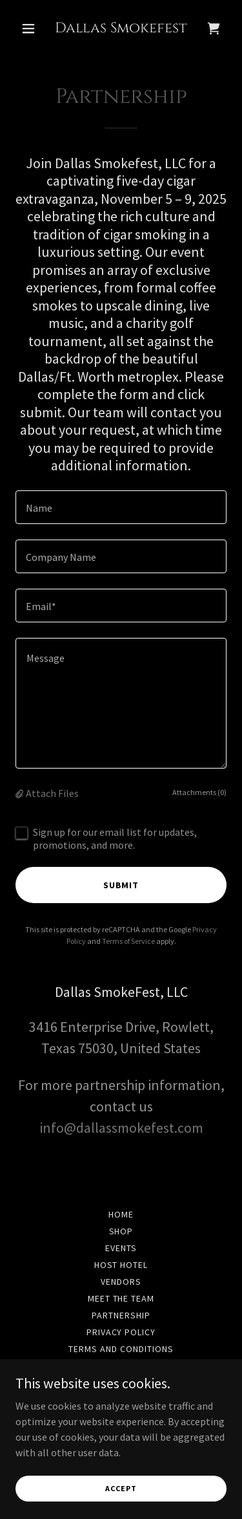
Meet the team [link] (121, 1298)
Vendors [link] (121, 1281)
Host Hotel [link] (121, 1265)
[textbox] (121, 507)
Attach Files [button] (52, 793)
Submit (121, 885)
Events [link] (121, 1248)
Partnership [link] (121, 1315)
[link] (121, 28)
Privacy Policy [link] (121, 1332)
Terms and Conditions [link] (121, 1349)
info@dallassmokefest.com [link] (121, 1128)
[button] (31, 28)
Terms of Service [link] (128, 941)
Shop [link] (121, 1231)
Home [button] (121, 1214)
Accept (120, 1488)
